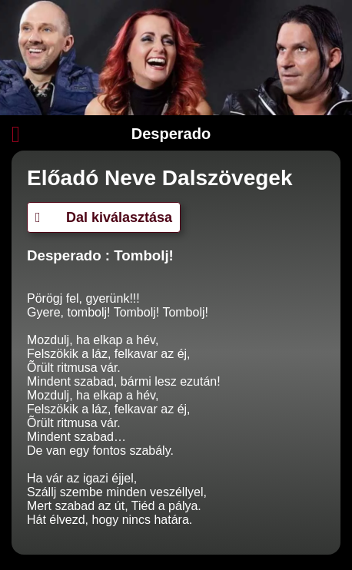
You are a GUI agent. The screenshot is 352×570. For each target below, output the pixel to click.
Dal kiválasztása (103, 217)
